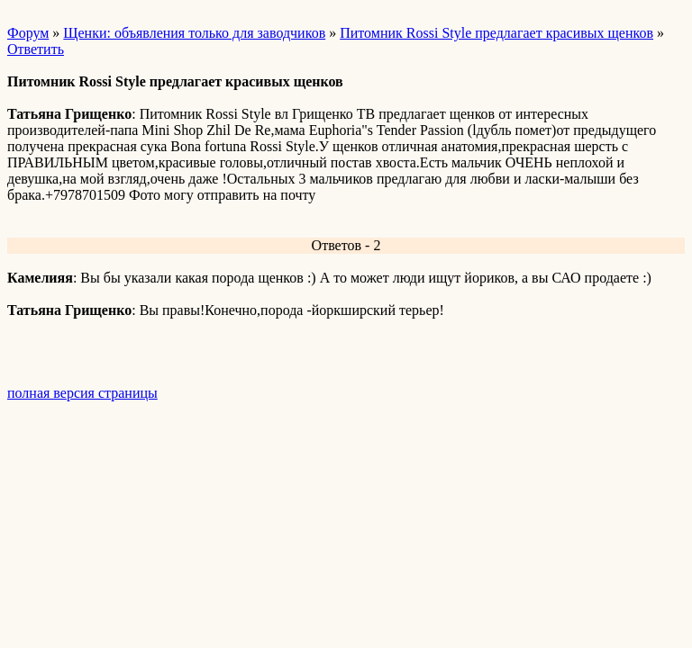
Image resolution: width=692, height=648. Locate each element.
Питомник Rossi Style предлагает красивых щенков (496, 32)
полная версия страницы (82, 392)
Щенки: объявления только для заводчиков (194, 32)
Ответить (35, 49)
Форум (28, 32)
